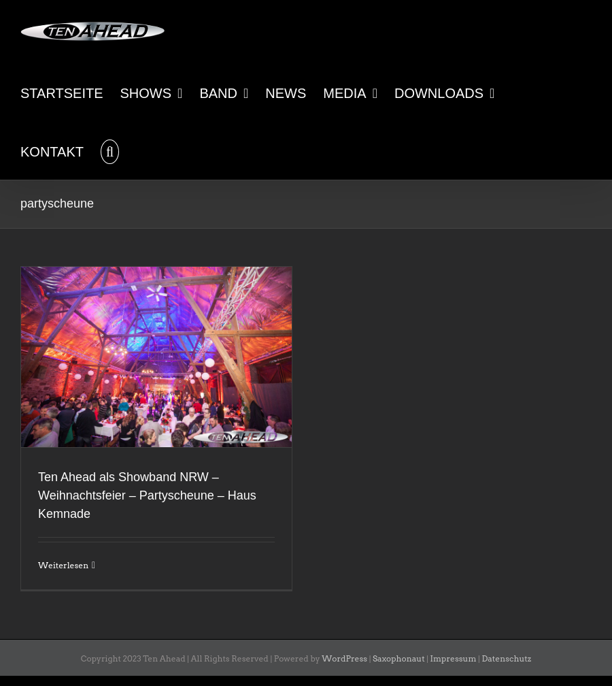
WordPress (344, 658)
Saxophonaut (399, 658)
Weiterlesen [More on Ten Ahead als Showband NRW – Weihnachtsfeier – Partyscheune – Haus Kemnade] (63, 565)
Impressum (453, 658)
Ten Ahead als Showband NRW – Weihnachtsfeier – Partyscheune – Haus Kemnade (147, 495)
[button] (110, 150)
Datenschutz (506, 658)
